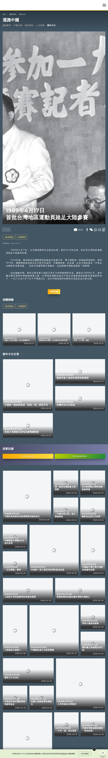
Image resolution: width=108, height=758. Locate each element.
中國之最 (18, 25)
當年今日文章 (11, 354)
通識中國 (12, 14)
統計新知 (29, 25)
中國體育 (22, 237)
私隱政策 (64, 754)
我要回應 (54, 291)
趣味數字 (7, 25)
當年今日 (22, 14)
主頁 (4, 14)
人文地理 (40, 25)
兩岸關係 (9, 237)
